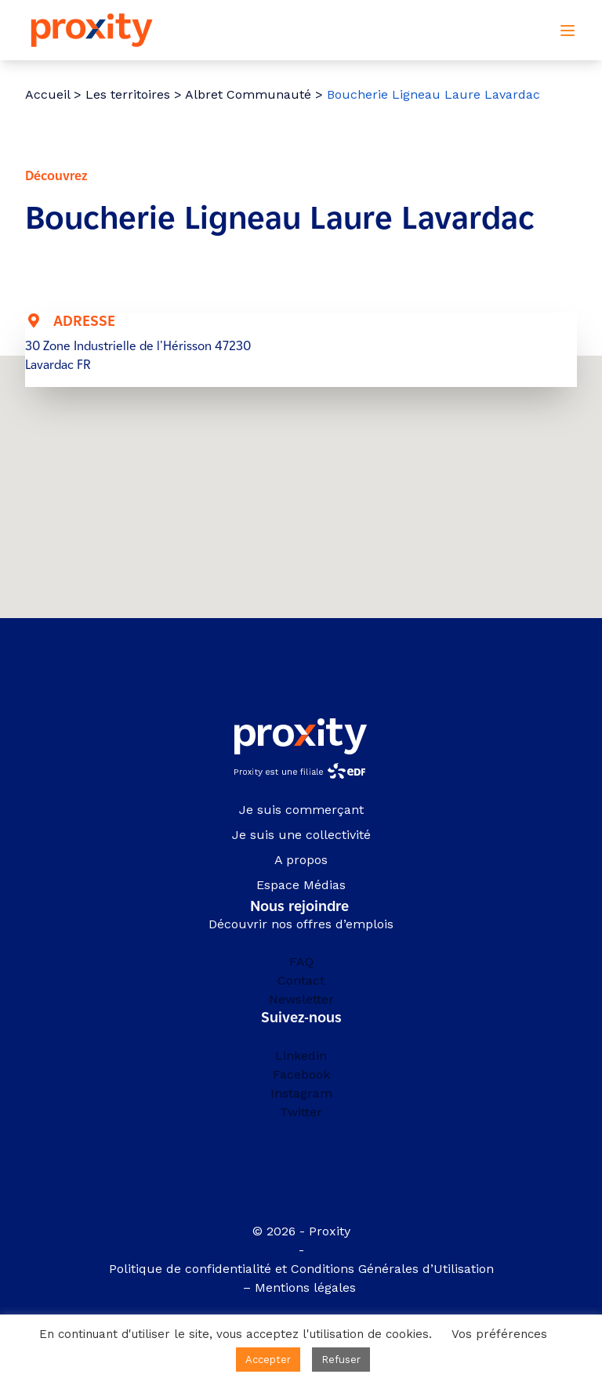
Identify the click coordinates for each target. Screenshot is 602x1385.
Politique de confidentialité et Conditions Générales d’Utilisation (301, 1268)
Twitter (301, 1112)
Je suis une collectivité (301, 834)
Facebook (301, 1074)
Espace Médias (301, 884)
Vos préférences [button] (499, 1334)
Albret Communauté (248, 94)
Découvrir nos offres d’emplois (301, 924)
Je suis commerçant (301, 809)
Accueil (47, 94)
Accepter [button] (268, 1359)
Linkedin (301, 1055)
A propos (301, 859)
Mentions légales (307, 1287)
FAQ (301, 961)
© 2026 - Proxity (301, 1231)
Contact (301, 980)
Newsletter (301, 999)
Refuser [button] (341, 1359)
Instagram (301, 1093)
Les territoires (127, 94)
